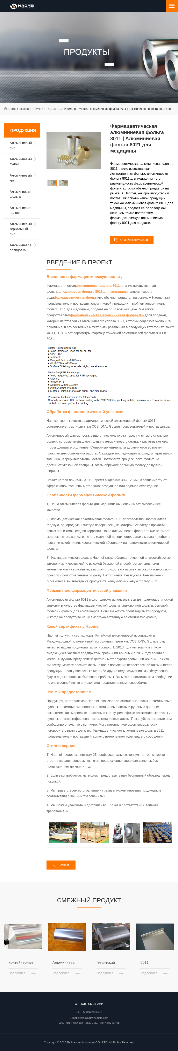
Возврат (61, 865)
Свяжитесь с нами (89, 1003)
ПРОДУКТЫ (52, 108)
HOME (37, 108)
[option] (74, 150)
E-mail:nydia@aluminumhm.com (89, 1017)
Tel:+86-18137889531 (89, 1011)
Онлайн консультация (131, 239)
